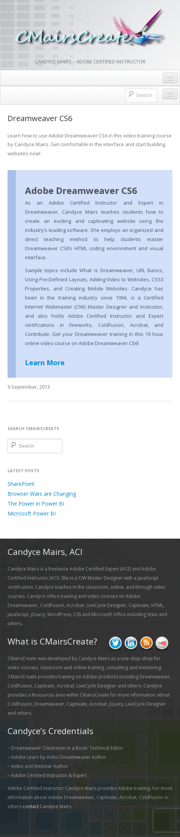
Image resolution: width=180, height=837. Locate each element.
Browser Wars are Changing (42, 493)
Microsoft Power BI (32, 513)
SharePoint (21, 483)
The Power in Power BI (36, 503)
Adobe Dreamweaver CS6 (81, 190)
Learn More (45, 362)
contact (31, 806)
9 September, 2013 (29, 386)
